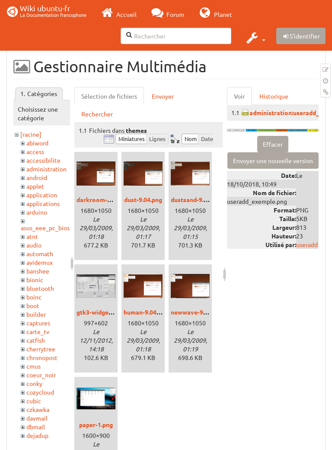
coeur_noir (41, 375)
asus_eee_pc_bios (45, 227)
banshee (37, 271)
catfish (35, 340)
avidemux (39, 262)
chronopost (41, 357)
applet (35, 186)
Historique (273, 96)
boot (32, 305)
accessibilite (43, 160)
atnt (32, 236)
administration (46, 169)
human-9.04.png (146, 312)
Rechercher (97, 114)
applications (43, 203)
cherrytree (40, 349)
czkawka (37, 409)
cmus (33, 366)
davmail (37, 418)
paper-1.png (96, 424)
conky (34, 383)
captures (38, 323)
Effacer (273, 144)
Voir (239, 96)
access (35, 151)
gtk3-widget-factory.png (111, 312)
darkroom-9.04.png (104, 199)
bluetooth (40, 288)
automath (39, 253)
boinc (34, 297)
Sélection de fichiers (109, 96)
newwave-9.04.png (197, 312)
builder (36, 314)
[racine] (31, 134)
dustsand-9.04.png (196, 199)
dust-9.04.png (143, 199)
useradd (307, 244)
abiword (37, 143)
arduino (36, 212)
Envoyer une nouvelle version (273, 160)
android (36, 177)
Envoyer (163, 96)
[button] (255, 37)
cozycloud (40, 392)
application (41, 195)
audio (34, 245)
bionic (34, 279)
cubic (33, 401)
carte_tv (37, 331)
